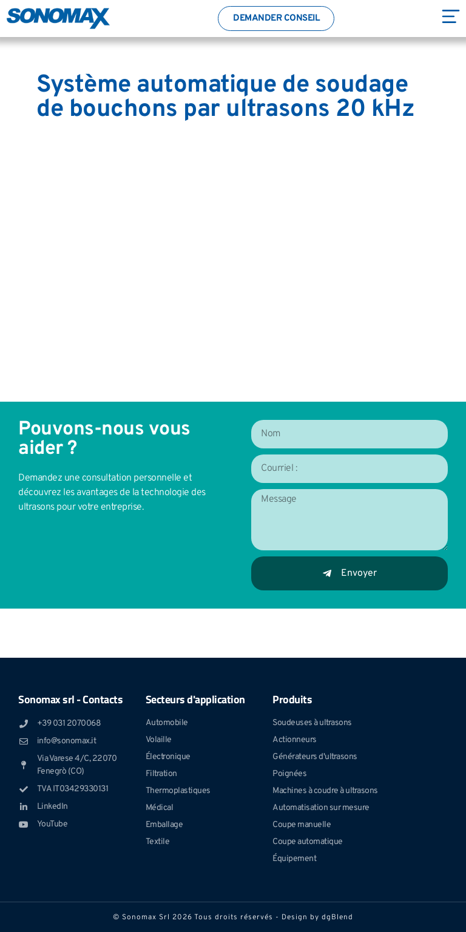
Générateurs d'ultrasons (314, 757)
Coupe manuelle (301, 825)
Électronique (168, 757)
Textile (158, 842)
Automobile (167, 723)
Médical (160, 808)
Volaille (159, 740)
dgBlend (337, 917)
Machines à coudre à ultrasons (325, 791)
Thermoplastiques (178, 791)
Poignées (289, 774)
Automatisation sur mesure (321, 808)
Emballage (164, 825)
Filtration (161, 774)
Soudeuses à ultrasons (312, 723)
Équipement (294, 859)
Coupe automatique (307, 842)
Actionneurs (294, 740)
